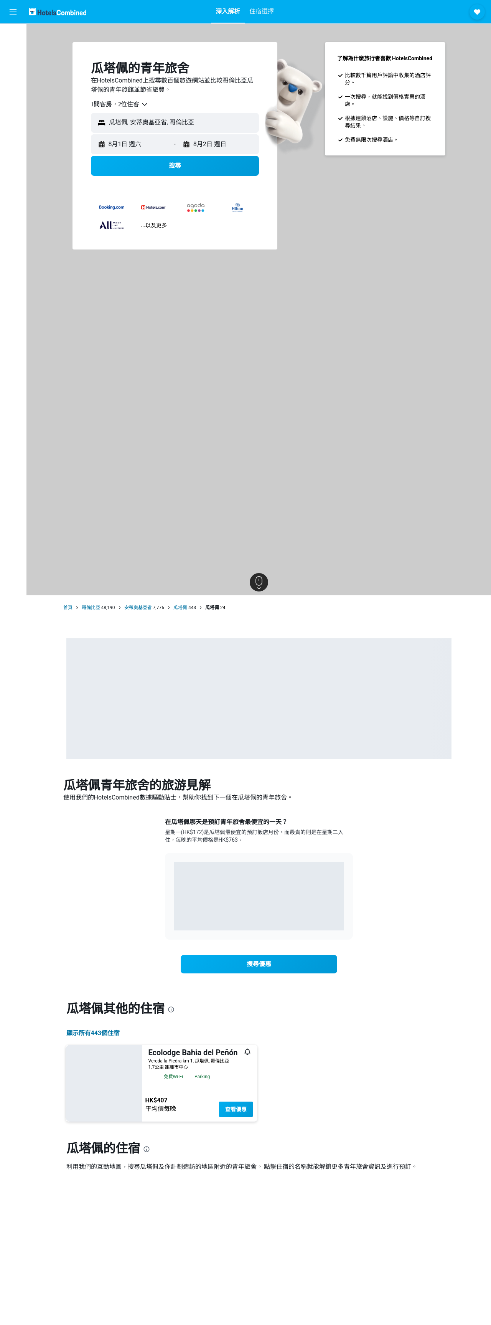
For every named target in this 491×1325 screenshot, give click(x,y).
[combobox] (119, 104)
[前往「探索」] (13, 99)
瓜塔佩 (180, 607)
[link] (259, 964)
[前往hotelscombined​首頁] (57, 11)
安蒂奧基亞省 (138, 607)
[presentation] (171, 1009)
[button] (13, 11)
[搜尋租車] (13, 67)
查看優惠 (236, 1109)
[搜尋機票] (13, 35)
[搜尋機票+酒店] (13, 83)
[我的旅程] (13, 121)
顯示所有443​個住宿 (93, 1033)
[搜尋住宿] (13, 51)
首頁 (67, 607)
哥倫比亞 (91, 607)
